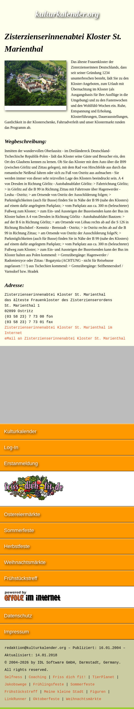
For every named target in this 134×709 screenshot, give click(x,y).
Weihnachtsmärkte (25, 562)
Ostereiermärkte (22, 514)
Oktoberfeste (46, 699)
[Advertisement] (67, 382)
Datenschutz (18, 616)
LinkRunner (16, 699)
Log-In (11, 447)
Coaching (37, 677)
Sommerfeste (19, 530)
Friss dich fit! (69, 677)
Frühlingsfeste (48, 685)
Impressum (16, 632)
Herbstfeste (17, 546)
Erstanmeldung (21, 463)
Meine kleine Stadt (64, 692)
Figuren (97, 692)
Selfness (13, 677)
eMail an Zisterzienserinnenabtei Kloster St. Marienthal (65, 339)
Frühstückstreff (20, 578)
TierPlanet (103, 677)
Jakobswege (16, 685)
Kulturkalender (20, 431)
